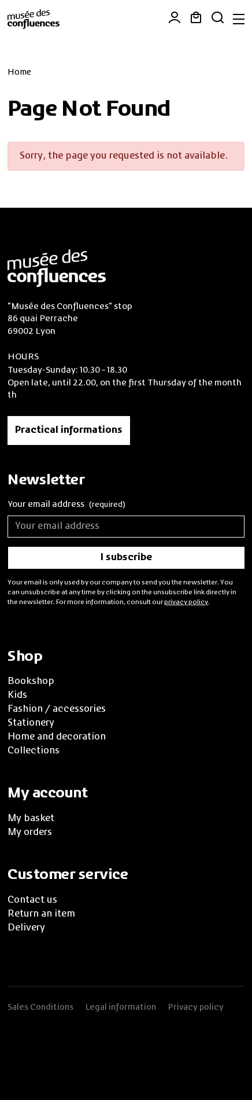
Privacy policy (196, 1007)
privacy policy (186, 602)
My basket (31, 818)
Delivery (26, 928)
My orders (30, 832)
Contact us (32, 900)
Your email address (66, 505)
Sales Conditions (40, 1007)
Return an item (41, 914)
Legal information (120, 1007)
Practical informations (69, 430)
